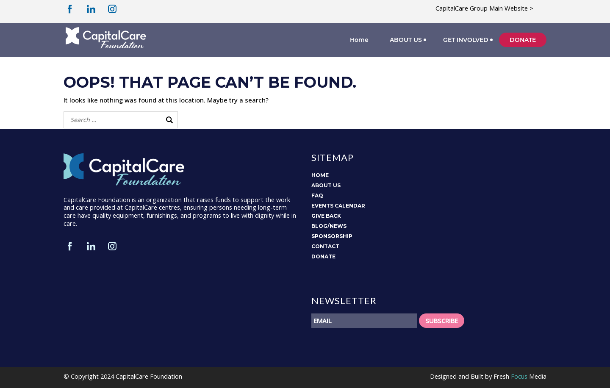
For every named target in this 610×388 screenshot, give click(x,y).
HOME (320, 175)
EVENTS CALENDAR (338, 205)
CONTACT (325, 246)
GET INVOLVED (465, 40)
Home (359, 40)
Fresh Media (520, 376)
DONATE (523, 40)
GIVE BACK (326, 216)
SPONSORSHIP (331, 236)
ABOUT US (406, 40)
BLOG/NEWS (329, 226)
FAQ (317, 195)
